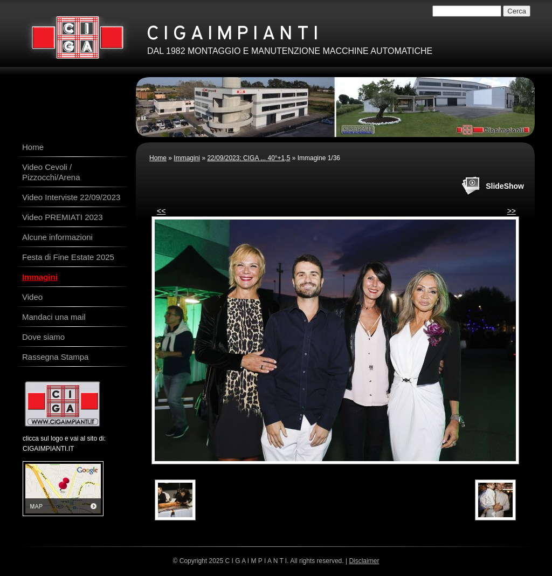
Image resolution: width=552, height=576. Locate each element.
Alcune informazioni (57, 237)
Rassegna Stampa (55, 356)
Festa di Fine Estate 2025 (68, 257)
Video (32, 296)
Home (158, 158)
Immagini (187, 158)
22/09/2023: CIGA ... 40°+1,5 (248, 158)
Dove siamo (43, 336)
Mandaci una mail (54, 316)
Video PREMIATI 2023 (62, 217)
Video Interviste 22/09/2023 (71, 197)
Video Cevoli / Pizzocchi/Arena (51, 172)
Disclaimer (364, 561)
